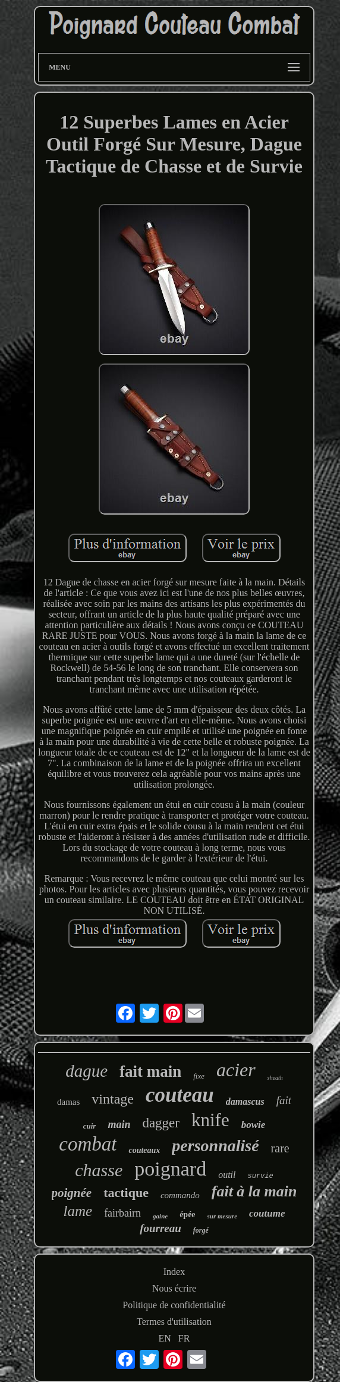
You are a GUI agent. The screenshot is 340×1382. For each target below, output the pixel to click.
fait (283, 1100)
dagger (161, 1122)
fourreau (160, 1228)
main (119, 1124)
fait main (150, 1071)
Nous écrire (174, 1288)
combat (88, 1144)
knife (210, 1120)
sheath (275, 1077)
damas (68, 1102)
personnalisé (215, 1145)
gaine (160, 1216)
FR (184, 1338)
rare (280, 1148)
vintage (113, 1099)
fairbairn (122, 1213)
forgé (201, 1230)
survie (260, 1176)
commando (180, 1195)
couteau (180, 1095)
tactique (126, 1192)
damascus (245, 1101)
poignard (170, 1169)
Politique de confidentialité (173, 1305)
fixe (198, 1075)
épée (187, 1214)
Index (174, 1272)
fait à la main (254, 1191)
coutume (267, 1213)
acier (236, 1069)
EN (165, 1338)
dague (86, 1070)
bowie (253, 1124)
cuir (89, 1125)
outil (226, 1175)
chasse (98, 1170)
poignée (72, 1193)
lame (78, 1211)
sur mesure (222, 1216)
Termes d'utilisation (174, 1322)
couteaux (144, 1150)
